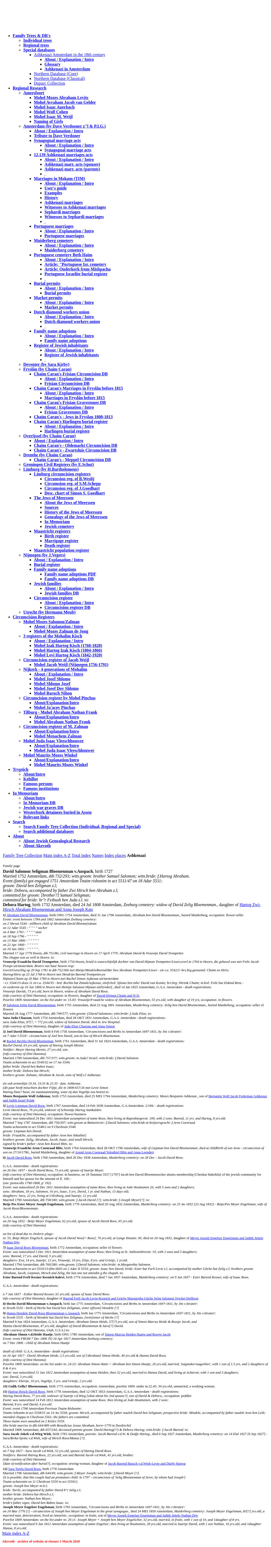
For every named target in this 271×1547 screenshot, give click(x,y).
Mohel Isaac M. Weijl (53, 116)
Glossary (52, 64)
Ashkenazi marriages (63, 202)
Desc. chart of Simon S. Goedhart (74, 493)
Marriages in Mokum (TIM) (59, 178)
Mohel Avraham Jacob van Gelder (65, 102)
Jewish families (47, 583)
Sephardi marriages (62, 212)
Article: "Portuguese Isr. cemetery (75, 264)
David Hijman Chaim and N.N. (118, 995)
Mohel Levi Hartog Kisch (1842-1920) (68, 655)
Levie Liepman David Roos (26, 1106)
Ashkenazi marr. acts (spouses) (72, 164)
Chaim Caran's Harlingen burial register (71, 421)
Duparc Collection (49, 83)
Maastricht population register (61, 550)
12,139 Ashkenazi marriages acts (63, 154)
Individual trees (37, 40)
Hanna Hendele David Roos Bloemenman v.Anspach (43, 1313)
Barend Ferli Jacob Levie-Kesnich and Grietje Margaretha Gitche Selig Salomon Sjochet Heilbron (130, 1298)
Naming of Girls (48, 121)
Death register (57, 545)
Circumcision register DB (67, 607)
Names (97, 855)
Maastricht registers (52, 531)
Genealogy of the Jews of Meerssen (75, 517)
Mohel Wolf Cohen (51, 112)
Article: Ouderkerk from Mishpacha (77, 269)
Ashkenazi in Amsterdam (67, 69)
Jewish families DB (61, 593)
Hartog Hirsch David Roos (26, 1391)
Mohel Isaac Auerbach (54, 107)
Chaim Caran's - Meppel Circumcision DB (72, 459)
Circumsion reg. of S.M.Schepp (72, 483)
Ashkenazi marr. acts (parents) (72, 169)
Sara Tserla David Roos (24, 1469)
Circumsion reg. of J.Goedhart (72, 488)
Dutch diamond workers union (61, 312)
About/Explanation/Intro (56, 702)
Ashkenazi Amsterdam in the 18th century (69, 54)
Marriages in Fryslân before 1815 (74, 397)
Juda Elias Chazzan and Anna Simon (89, 1026)
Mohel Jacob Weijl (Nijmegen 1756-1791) (71, 664)
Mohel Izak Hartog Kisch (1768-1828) (68, 645)
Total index (81, 855)
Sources (51, 507)
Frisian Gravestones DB (66, 412)
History (51, 197)
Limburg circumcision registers (62, 474)
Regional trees (36, 45)
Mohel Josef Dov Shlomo (56, 688)
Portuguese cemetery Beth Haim (63, 255)
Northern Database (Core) (56, 73)
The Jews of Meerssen (54, 498)
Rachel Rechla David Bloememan (30, 1041)
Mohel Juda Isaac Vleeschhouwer (64, 750)
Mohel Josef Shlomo (52, 679)
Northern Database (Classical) (59, 78)
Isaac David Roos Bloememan (27, 1247)
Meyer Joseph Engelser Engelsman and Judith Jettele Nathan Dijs (152, 1515)
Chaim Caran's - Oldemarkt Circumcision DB (75, 445)
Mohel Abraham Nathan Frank (62, 721)
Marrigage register (61, 540)
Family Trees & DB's (32, 35)
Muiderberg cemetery (53, 240)
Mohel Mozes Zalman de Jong (61, 631)
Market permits (48, 297)
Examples (53, 193)
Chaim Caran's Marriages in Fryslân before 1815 (78, 388)
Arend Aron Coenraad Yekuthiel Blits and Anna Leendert (114, 1152)
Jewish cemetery (59, 526)
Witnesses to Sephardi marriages (74, 216)
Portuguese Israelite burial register (75, 274)
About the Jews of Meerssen (69, 502)
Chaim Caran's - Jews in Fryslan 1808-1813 (73, 417)
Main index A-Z (56, 855)
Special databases (39, 50)
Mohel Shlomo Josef (52, 683)
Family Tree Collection (22, 855)
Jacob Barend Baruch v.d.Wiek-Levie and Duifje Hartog (147, 1463)
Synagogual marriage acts (57, 140)
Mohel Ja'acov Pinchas (54, 707)
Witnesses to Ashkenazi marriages (75, 207)
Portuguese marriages (54, 226)
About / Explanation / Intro (69, 59)
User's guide (55, 188)
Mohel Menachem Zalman (58, 736)
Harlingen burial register (67, 431)
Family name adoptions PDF (70, 574)
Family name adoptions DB (69, 579)
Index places (115, 855)
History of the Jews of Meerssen (73, 512)
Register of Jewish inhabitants (61, 345)
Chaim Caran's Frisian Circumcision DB (71, 374)
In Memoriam (57, 521)
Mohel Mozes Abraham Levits (61, 97)
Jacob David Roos (19, 1157)
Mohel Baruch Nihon (53, 693)
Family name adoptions (55, 331)
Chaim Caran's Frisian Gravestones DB (70, 402)
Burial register (47, 564)
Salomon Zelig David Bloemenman (31, 1005)
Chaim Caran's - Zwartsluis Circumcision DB (75, 450)
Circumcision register (53, 598)
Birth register (56, 536)
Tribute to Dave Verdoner (57, 135)
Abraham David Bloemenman (27, 915)
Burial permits (47, 283)
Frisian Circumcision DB (66, 383)
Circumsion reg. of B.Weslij (69, 478)
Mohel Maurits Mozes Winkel (61, 764)
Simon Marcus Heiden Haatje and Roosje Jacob (137, 1334)
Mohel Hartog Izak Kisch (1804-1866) (68, 650)
